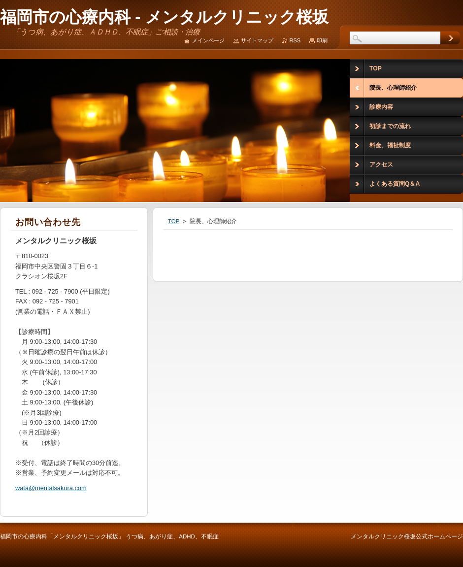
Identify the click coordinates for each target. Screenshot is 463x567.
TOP (173, 221)
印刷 (322, 40)
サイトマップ (257, 40)
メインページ (208, 40)
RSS (295, 40)
